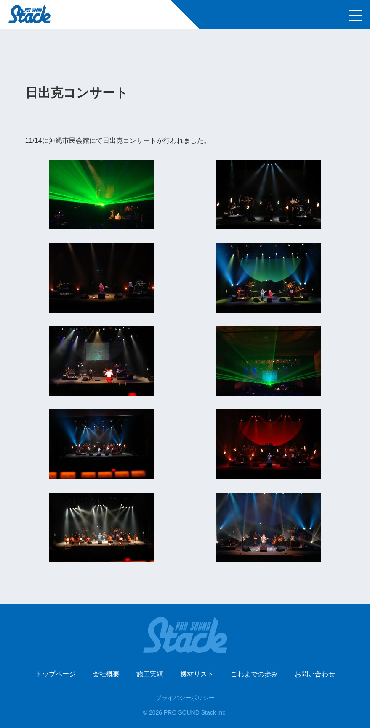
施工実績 (149, 674)
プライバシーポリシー (185, 697)
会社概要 (106, 674)
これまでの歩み (254, 674)
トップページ (55, 674)
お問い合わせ (315, 674)
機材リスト (197, 674)
